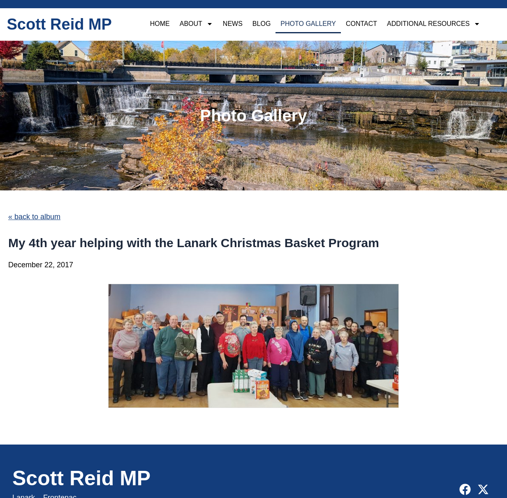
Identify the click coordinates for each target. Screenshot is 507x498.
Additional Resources (433, 23)
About (196, 23)
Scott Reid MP (59, 24)
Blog (261, 23)
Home (160, 23)
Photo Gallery (308, 23)
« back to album (34, 217)
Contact (361, 23)
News (233, 23)
